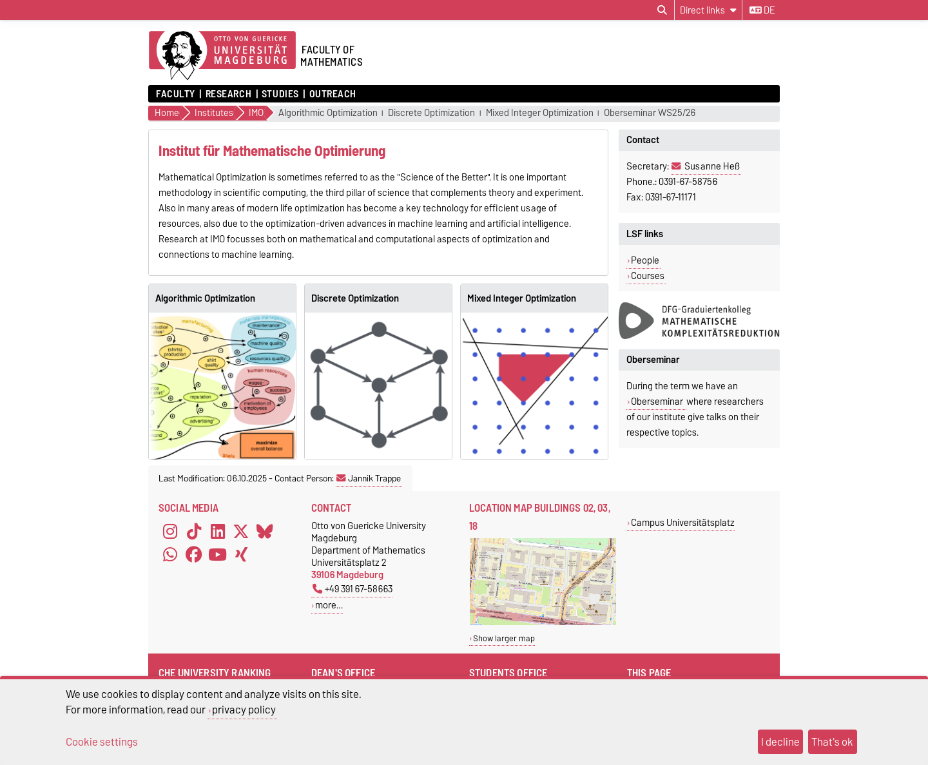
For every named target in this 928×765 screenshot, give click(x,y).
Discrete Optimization (431, 113)
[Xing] (241, 554)
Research (228, 94)
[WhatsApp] (170, 554)
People (645, 260)
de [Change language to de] (762, 10)
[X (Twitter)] (241, 531)
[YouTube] (217, 554)
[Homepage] (222, 56)
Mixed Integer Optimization (540, 113)
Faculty (175, 94)
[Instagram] (170, 531)
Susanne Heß (712, 166)
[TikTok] (194, 531)
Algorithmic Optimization (328, 113)
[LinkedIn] (217, 531)
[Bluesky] (264, 531)
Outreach (332, 94)
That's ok (832, 742)
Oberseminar (658, 401)
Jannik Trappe (368, 478)
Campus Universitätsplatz (683, 522)
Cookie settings (102, 742)
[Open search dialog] (662, 10)
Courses (647, 276)
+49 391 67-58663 (352, 589)
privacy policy (244, 710)
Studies (280, 94)
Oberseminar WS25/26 (649, 113)
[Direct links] (708, 10)
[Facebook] (194, 554)
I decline (780, 742)
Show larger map (504, 638)
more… (329, 605)
